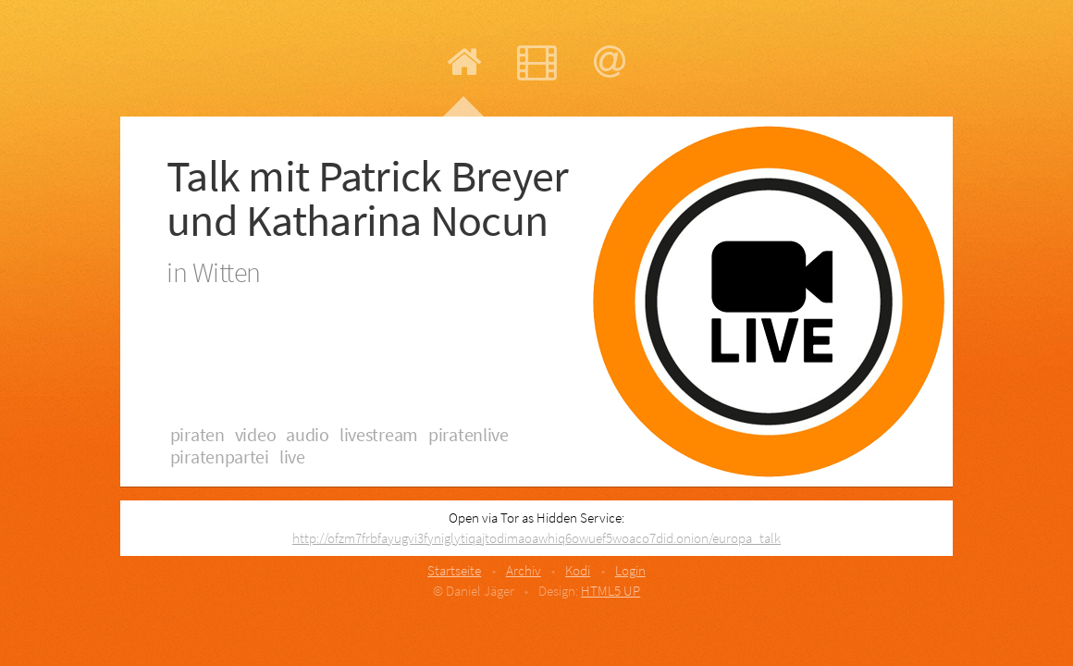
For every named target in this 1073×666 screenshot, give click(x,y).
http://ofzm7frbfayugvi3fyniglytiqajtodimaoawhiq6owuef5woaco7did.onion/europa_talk (536, 538)
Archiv (523, 570)
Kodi (577, 570)
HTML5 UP (610, 590)
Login (630, 570)
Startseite (454, 570)
